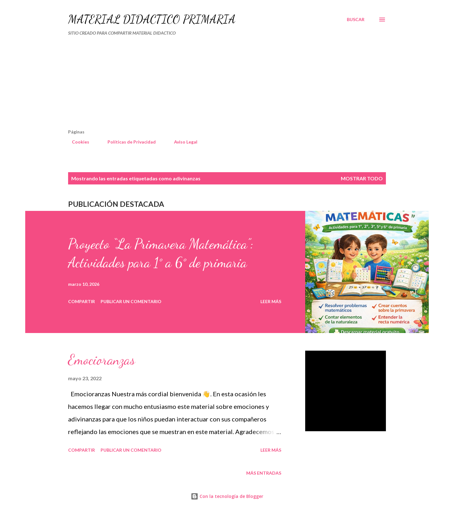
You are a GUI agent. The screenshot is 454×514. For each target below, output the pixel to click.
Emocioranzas (101, 360)
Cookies (76, 141)
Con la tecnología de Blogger (227, 496)
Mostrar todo (362, 178)
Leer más (270, 301)
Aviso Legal (182, 141)
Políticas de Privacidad (128, 141)
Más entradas (263, 473)
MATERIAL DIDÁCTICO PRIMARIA (152, 19)
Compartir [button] (81, 301)
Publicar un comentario (131, 301)
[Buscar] (355, 19)
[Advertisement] (200, 85)
